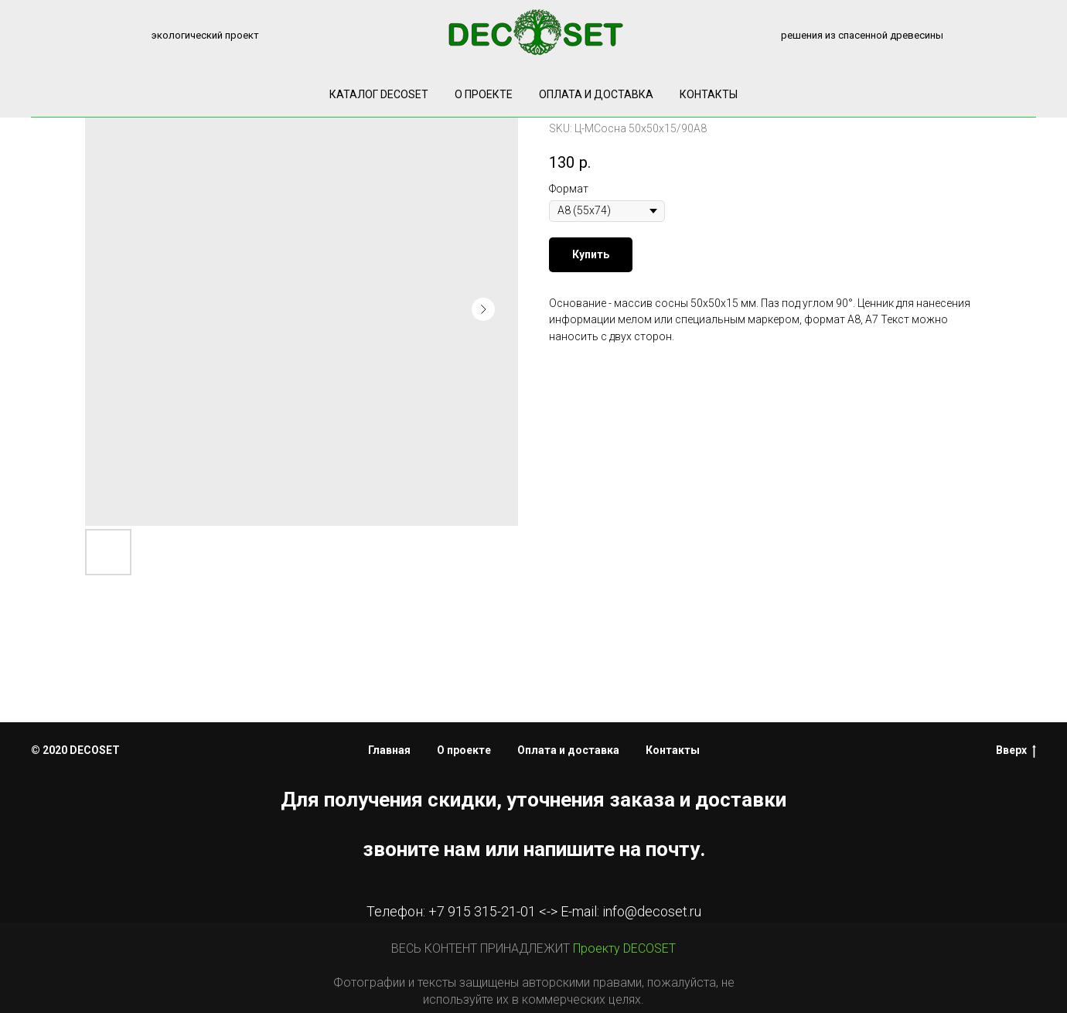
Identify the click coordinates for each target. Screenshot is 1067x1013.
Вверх (1016, 751)
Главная (389, 750)
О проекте (484, 94)
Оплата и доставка (596, 94)
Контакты (709, 94)
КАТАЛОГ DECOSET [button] (378, 94)
